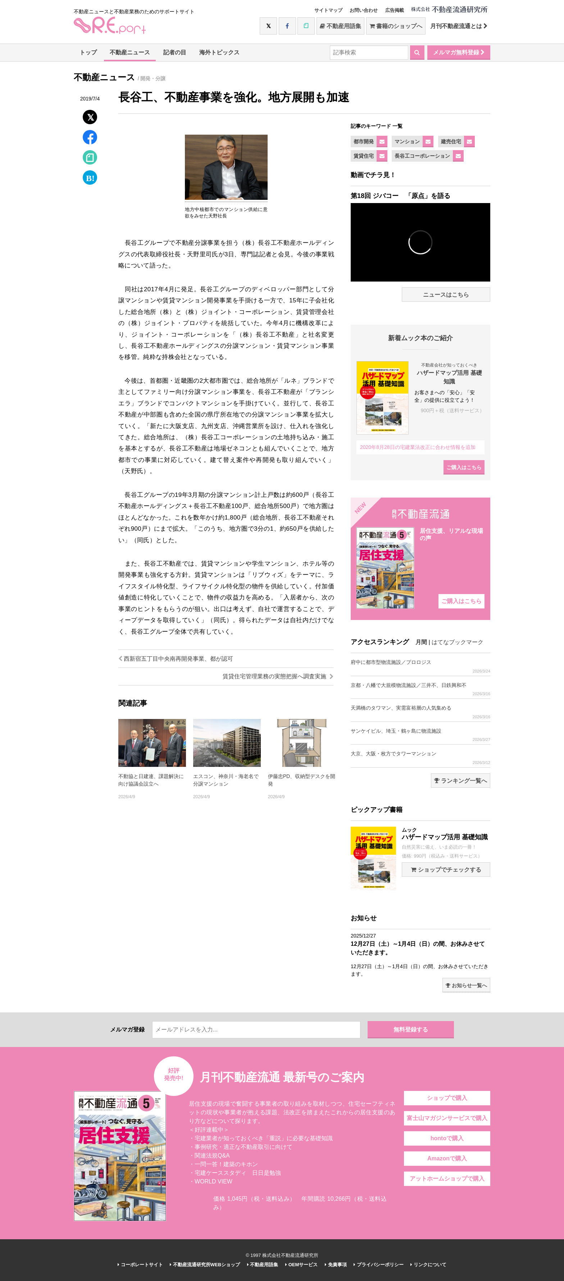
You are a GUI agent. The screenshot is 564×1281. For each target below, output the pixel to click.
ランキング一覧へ (460, 781)
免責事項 (336, 1264)
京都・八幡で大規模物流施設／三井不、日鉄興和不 (420, 689)
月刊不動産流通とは (458, 26)
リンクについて (428, 1264)
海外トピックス (219, 52)
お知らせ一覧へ (466, 985)
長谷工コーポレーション (422, 156)
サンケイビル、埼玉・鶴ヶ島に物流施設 (420, 735)
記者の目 (174, 52)
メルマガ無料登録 (459, 52)
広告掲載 (394, 10)
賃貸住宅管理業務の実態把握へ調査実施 (278, 676)
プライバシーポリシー (379, 1264)
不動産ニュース (130, 52)
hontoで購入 (447, 1138)
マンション (407, 141)
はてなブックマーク (457, 642)
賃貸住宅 (364, 156)
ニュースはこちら (446, 295)
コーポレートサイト (140, 1264)
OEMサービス (301, 1264)
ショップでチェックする (446, 870)
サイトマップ (328, 10)
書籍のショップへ (395, 26)
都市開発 (364, 141)
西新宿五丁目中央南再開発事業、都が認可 (175, 659)
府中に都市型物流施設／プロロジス (420, 666)
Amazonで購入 (447, 1158)
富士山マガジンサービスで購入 (447, 1118)
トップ (88, 52)
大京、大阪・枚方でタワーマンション (420, 758)
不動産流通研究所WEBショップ (205, 1264)
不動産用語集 (340, 26)
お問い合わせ (364, 10)
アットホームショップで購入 (447, 1179)
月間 (421, 642)
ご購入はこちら (464, 467)
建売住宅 (451, 141)
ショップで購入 (447, 1098)
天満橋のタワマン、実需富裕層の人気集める (420, 712)
